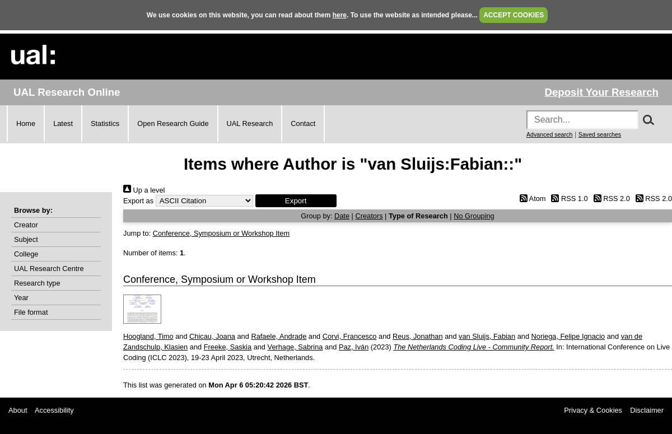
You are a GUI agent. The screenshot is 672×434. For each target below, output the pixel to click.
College (26, 254)
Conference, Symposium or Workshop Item (221, 233)
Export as (138, 201)
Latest (63, 123)
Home (25, 123)
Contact (303, 123)
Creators (368, 216)
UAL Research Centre (49, 268)
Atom (530, 198)
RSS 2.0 (610, 198)
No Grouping (474, 216)
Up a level (144, 190)
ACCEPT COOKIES (513, 15)
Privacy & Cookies (593, 410)
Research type (37, 283)
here (340, 15)
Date (341, 216)
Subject (26, 239)
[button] (296, 200)
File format (31, 312)
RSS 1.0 (568, 198)
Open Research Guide (172, 123)
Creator (26, 225)
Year (21, 297)
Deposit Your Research (601, 92)
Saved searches (599, 134)
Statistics (105, 123)
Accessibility (54, 410)
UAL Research (250, 123)
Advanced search (549, 134)
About (17, 410)
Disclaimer (647, 410)
